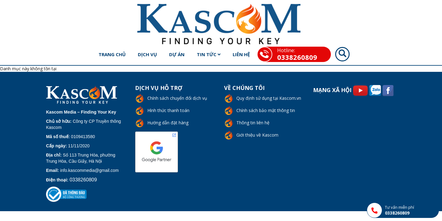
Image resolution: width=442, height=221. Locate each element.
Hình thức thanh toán (168, 110)
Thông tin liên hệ (252, 123)
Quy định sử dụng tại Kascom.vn (268, 98)
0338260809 (297, 57)
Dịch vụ (147, 54)
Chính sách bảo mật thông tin (265, 110)
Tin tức (208, 54)
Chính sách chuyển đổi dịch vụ (177, 98)
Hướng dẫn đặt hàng (167, 123)
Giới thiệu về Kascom (257, 135)
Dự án (176, 54)
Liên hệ (241, 54)
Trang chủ (112, 54)
